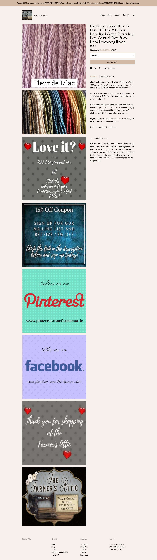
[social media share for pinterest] (100, 68)
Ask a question (109, 68)
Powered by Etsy (116, 549)
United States (105, 50)
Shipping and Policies (59, 552)
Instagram (84, 555)
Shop (103, 15)
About (117, 15)
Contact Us (55, 555)
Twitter (83, 552)
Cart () (126, 15)
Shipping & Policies (107, 76)
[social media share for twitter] (96, 68)
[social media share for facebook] (91, 68)
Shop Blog (84, 547)
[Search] (134, 15)
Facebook (83, 544)
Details (93, 76)
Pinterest (83, 549)
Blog (109, 15)
